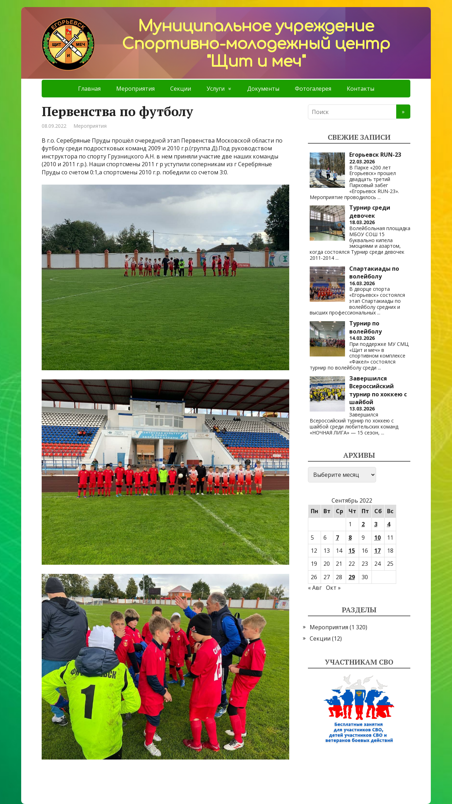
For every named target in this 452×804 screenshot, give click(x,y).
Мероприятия (135, 88)
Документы (263, 88)
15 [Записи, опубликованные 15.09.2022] (352, 550)
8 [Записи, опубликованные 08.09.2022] (350, 537)
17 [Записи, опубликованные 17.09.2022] (377, 550)
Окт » (333, 588)
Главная (89, 88)
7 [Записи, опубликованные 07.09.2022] (337, 537)
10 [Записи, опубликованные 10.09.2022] (377, 537)
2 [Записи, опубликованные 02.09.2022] (363, 524)
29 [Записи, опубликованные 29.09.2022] (352, 577)
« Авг (315, 588)
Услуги (216, 88)
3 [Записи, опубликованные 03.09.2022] (375, 524)
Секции (180, 88)
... (379, 197)
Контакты (360, 88)
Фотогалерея (313, 88)
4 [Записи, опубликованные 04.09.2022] (388, 524)
